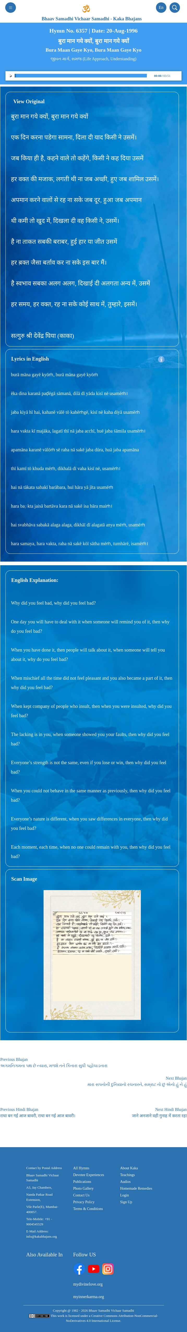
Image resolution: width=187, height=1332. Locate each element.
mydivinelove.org (88, 1284)
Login (124, 1195)
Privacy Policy (84, 1202)
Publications (82, 1182)
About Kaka (129, 1168)
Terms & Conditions (88, 1209)
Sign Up (126, 1202)
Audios (125, 1182)
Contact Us (81, 1195)
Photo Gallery (83, 1188)
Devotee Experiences (88, 1175)
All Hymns (81, 1168)
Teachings (127, 1175)
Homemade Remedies (136, 1188)
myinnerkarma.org (88, 1296)
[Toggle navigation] (10, 7)
